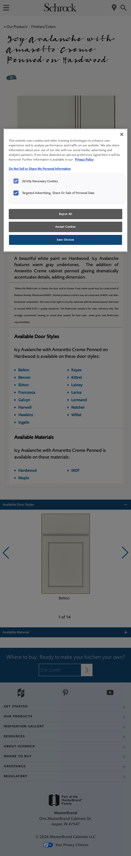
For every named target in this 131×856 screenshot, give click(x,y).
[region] (65, 190)
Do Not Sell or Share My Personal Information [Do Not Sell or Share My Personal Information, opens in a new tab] (40, 169)
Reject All (65, 214)
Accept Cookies (65, 226)
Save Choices (65, 239)
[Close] (121, 134)
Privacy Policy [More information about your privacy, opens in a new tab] (84, 159)
